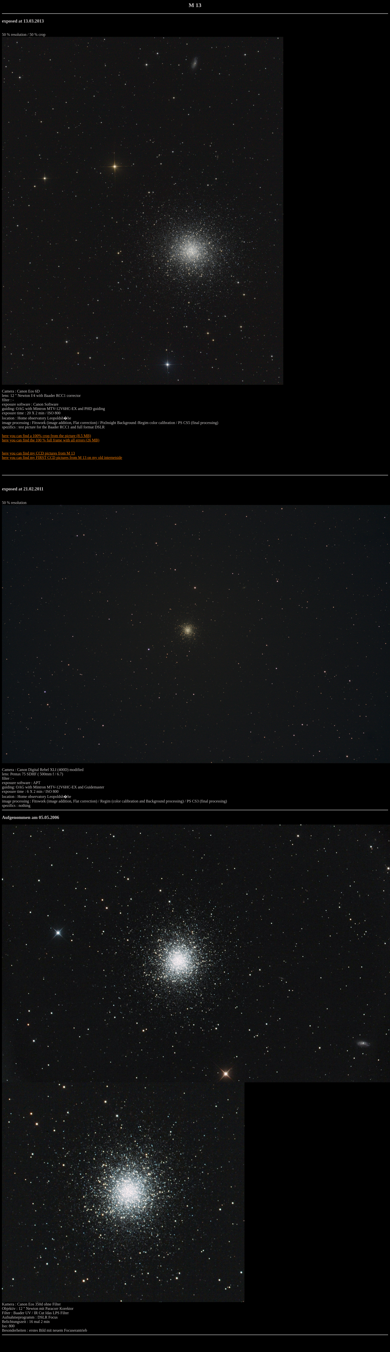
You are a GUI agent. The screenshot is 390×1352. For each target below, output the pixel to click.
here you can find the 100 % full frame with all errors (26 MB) (50, 440)
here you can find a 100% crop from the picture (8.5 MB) (46, 436)
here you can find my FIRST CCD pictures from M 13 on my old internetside (62, 458)
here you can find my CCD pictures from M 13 (38, 453)
